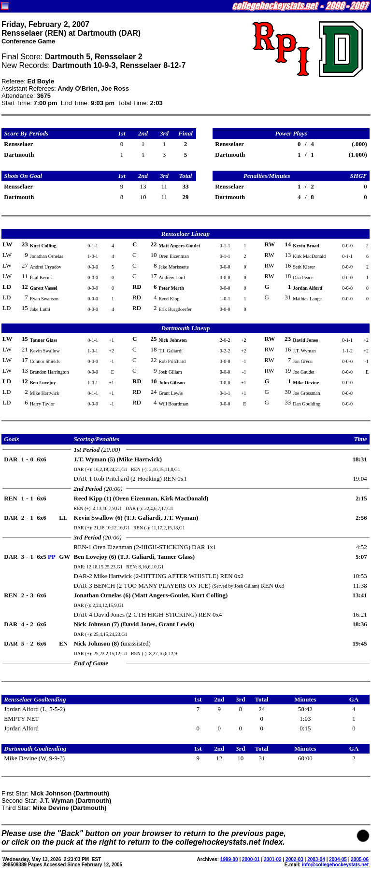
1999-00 (229, 859)
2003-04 (316, 859)
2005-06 (360, 859)
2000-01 (251, 859)
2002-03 (294, 859)
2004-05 (338, 859)
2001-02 (273, 859)
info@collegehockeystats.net (335, 864)
